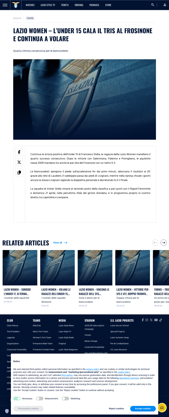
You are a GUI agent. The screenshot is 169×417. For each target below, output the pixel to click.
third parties (66, 375)
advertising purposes (129, 378)
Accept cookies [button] (143, 408)
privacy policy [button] (92, 369)
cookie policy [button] (124, 372)
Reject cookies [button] (116, 408)
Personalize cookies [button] (28, 408)
